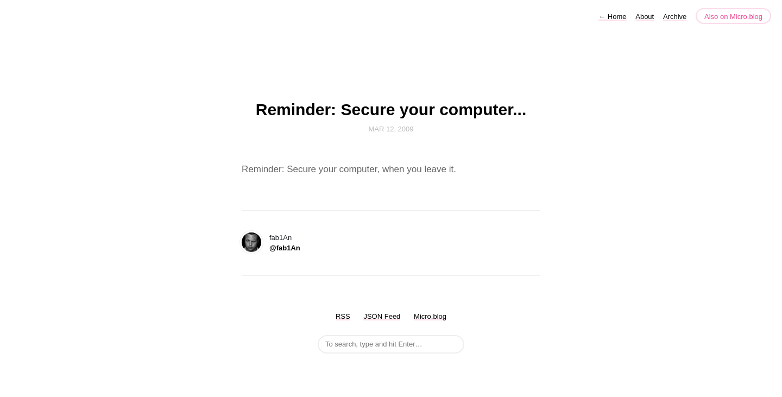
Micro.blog (430, 316)
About (644, 16)
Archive (674, 16)
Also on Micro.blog (733, 16)
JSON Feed (381, 316)
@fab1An (284, 248)
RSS (343, 316)
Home (612, 16)
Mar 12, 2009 (390, 129)
